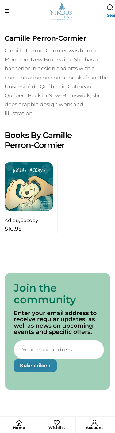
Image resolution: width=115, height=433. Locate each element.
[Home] (19, 423)
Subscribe (35, 365)
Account (94, 427)
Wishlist (56, 427)
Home (19, 427)
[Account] (94, 423)
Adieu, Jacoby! (22, 220)
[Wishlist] (57, 423)
